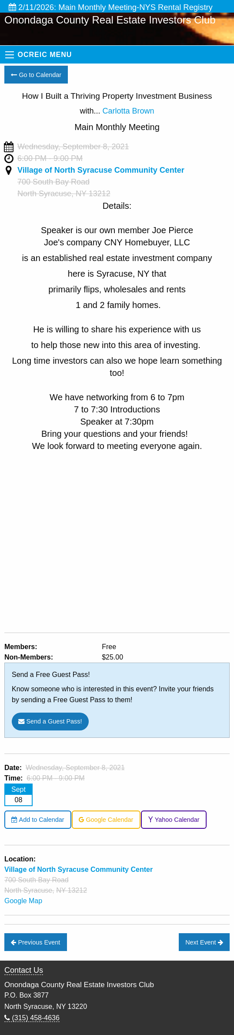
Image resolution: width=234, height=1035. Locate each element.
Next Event (204, 942)
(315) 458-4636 (32, 1018)
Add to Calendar (37, 819)
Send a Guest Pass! (50, 721)
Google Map (23, 900)
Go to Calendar (36, 74)
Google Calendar (106, 819)
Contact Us (23, 970)
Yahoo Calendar (174, 819)
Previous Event (35, 942)
